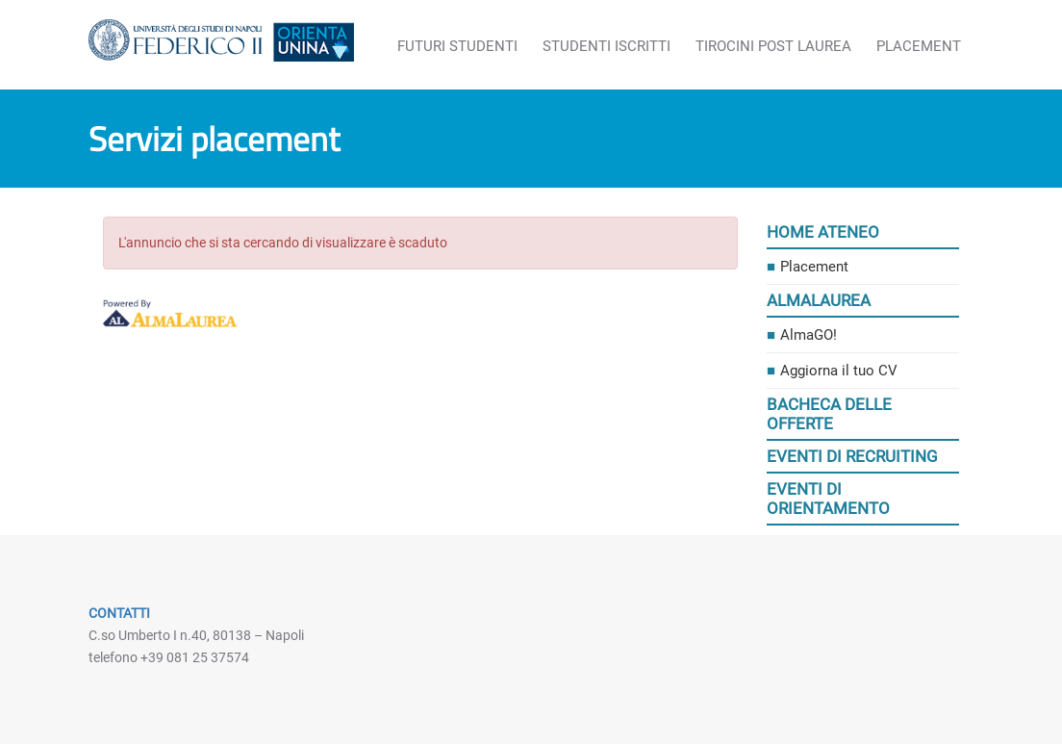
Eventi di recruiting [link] (852, 456)
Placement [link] (814, 266)
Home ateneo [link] (823, 232)
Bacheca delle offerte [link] (829, 414)
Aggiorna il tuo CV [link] (839, 370)
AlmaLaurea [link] (819, 300)
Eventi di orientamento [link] (828, 498)
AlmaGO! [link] (808, 335)
